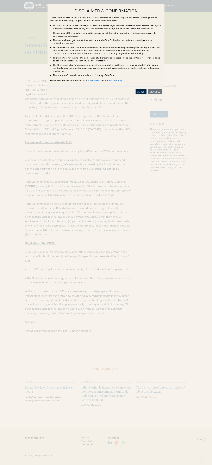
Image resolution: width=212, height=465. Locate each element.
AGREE (141, 91)
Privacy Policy (115, 80)
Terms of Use (93, 80)
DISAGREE (155, 91)
